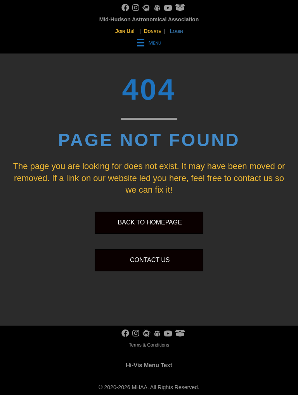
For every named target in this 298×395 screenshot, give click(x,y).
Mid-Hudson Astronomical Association (149, 19)
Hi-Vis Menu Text (149, 365)
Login (176, 31)
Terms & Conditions (149, 345)
